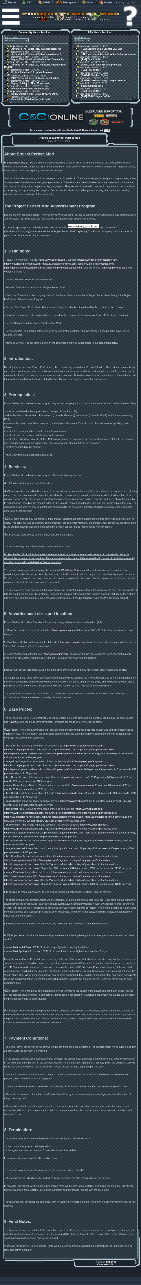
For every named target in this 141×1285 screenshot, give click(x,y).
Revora (9, 2)
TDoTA (12, 97)
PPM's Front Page (89, 968)
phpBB (95, 1279)
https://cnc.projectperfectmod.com (22, 264)
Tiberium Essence (17, 75)
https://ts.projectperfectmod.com (59, 264)
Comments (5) (105, 1265)
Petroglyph (65, 2)
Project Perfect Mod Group (68, 1281)
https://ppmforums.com (114, 268)
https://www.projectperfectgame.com (97, 260)
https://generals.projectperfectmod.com (25, 268)
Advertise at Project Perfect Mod (59, 137)
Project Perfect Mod (18, 46)
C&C (27, 2)
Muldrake (50, 1279)
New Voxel (83, 46)
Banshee (111, 1262)
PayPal (12, 722)
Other (87, 2)
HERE (107, 130)
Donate (105, 2)
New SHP (83, 52)
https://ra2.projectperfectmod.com (96, 264)
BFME (44, 2)
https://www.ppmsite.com (52, 260)
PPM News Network (72, 571)
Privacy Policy (93, 1284)
